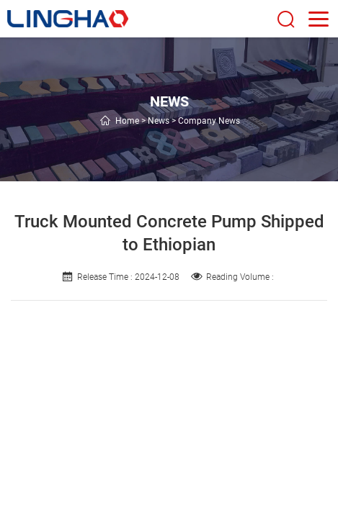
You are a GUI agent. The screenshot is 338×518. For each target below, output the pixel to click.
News (158, 121)
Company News (209, 121)
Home (127, 121)
